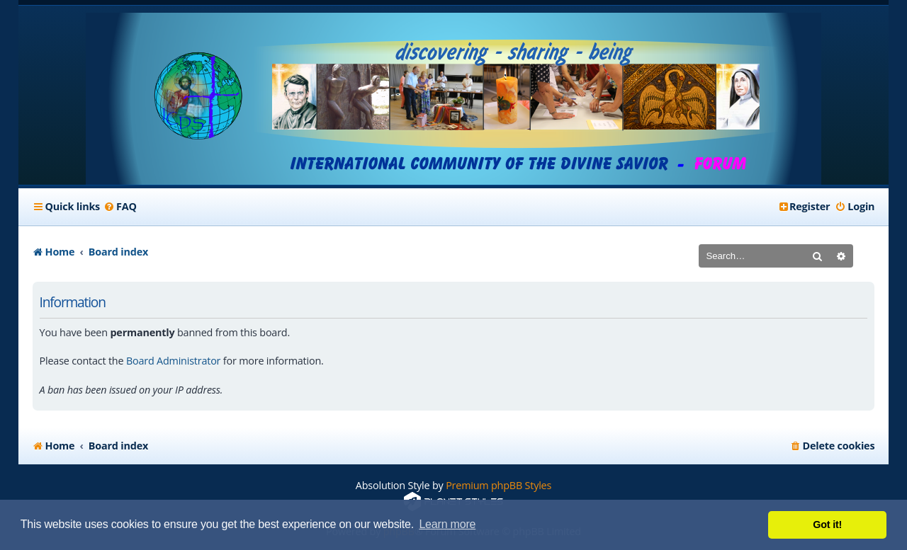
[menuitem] (120, 206)
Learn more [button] (447, 524)
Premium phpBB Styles (498, 485)
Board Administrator (173, 360)
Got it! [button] (827, 524)
